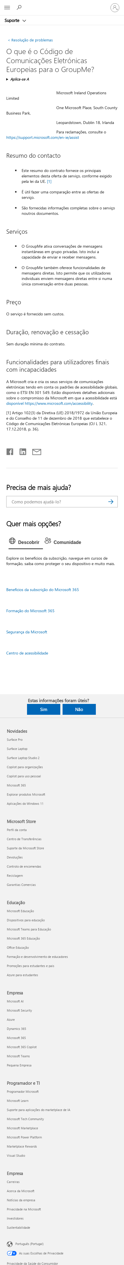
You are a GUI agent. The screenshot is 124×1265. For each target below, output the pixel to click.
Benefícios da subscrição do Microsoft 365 (42, 589)
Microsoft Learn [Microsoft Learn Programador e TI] (17, 1100)
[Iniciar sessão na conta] (115, 8)
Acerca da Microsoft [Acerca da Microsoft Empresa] (20, 1191)
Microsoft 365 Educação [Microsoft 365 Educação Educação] (23, 938)
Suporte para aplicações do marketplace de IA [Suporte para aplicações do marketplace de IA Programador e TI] (38, 1110)
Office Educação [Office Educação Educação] (18, 947)
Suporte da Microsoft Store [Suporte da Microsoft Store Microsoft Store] (25, 848)
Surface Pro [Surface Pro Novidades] (14, 739)
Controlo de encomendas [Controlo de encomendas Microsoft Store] (24, 866)
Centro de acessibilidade (27, 653)
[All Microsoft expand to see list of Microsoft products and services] (7, 8)
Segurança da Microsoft (26, 631)
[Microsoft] (61, 4)
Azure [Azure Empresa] (11, 1019)
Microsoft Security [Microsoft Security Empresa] (19, 1010)
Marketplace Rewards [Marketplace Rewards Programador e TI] (22, 1146)
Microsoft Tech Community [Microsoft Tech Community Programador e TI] (25, 1119)
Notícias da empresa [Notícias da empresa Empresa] (21, 1200)
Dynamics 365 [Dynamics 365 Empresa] (16, 1028)
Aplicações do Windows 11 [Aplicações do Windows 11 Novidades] (25, 803)
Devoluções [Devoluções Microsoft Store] (15, 857)
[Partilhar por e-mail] (34, 451)
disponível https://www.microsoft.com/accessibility (49, 403)
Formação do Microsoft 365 (30, 610)
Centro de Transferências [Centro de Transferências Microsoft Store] (24, 839)
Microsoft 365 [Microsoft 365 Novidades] (16, 785)
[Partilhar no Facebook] (10, 451)
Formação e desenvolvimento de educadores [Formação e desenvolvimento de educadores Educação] (37, 956)
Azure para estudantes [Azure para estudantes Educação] (22, 975)
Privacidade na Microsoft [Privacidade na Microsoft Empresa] (24, 1209)
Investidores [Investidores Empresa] (15, 1218)
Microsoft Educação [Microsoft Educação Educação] (20, 911)
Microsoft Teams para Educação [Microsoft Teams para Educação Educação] (29, 929)
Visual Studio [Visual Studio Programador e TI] (16, 1155)
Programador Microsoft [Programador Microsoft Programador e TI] (23, 1091)
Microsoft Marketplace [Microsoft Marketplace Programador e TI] (22, 1128)
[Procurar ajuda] (20, 7)
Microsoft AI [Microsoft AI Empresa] (15, 1001)
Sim (43, 709)
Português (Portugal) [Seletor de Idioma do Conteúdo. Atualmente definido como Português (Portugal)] (29, 1244)
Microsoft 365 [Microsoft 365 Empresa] (16, 1038)
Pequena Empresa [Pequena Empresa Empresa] (19, 1065)
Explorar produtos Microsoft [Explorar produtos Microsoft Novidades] (26, 794)
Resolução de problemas (30, 39)
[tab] (26, 542)
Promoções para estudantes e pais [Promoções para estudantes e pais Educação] (30, 966)
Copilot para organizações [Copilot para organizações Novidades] (25, 767)
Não (79, 709)
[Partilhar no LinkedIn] (20, 451)
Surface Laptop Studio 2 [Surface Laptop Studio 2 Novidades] (23, 758)
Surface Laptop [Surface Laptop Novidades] (17, 748)
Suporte (12, 20)
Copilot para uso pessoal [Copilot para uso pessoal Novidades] (24, 776)
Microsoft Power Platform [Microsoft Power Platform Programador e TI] (24, 1137)
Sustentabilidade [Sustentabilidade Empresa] (18, 1227)
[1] (49, 181)
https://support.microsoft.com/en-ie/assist (42, 137)
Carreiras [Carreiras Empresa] (13, 1182)
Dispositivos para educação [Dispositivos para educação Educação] (26, 920)
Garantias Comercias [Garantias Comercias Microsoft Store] (21, 884)
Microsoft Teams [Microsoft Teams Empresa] (18, 1056)
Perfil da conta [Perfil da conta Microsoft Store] (17, 830)
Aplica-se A (19, 79)
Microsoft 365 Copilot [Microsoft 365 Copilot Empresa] (22, 1047)
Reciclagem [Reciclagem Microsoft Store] (15, 875)
